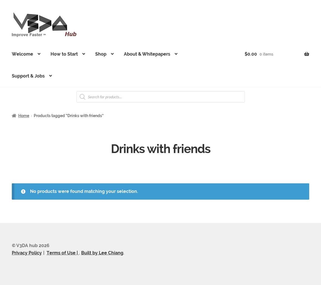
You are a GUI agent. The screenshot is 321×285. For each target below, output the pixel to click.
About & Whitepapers (147, 54)
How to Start (64, 54)
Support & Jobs (28, 76)
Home (23, 115)
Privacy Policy (27, 253)
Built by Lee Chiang (102, 253)
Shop (100, 54)
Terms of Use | (63, 253)
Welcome (22, 54)
